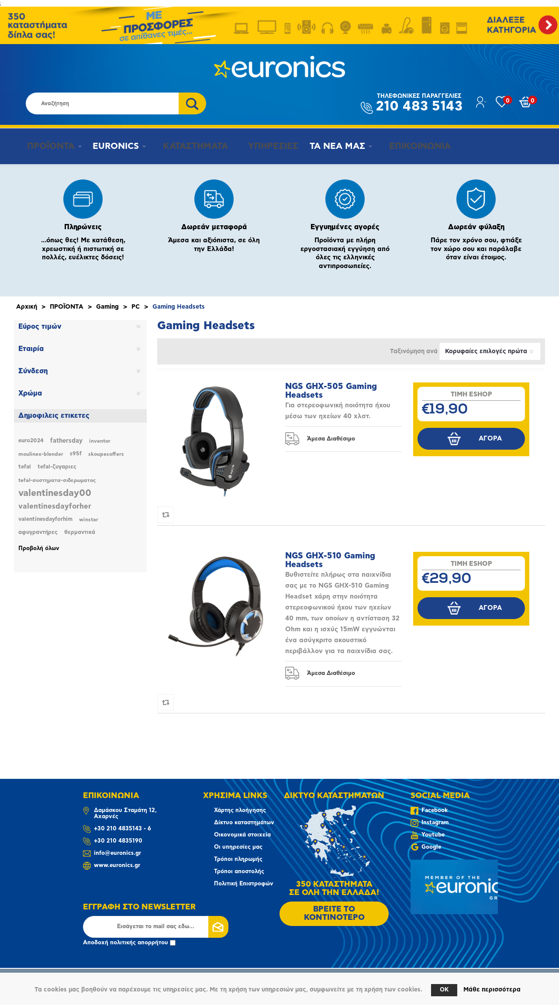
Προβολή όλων (38, 548)
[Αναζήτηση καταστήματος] (102, 103)
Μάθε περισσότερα (492, 990)
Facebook (434, 810)
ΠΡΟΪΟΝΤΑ (46, 146)
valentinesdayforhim (45, 519)
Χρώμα (30, 393)
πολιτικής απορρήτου (139, 943)
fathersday (66, 441)
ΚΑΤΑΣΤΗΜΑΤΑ (188, 146)
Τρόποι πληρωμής (238, 859)
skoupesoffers (106, 454)
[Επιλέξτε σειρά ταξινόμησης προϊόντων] (490, 351)
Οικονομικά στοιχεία (242, 835)
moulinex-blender (40, 454)
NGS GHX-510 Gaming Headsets (330, 560)
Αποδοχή (129, 943)
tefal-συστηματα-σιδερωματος (57, 480)
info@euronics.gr (117, 853)
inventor (99, 441)
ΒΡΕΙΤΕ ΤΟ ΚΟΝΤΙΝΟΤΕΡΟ (334, 913)
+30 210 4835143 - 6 (122, 829)
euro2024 (31, 441)
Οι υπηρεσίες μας (238, 847)
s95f (76, 454)
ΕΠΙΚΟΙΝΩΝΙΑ (407, 146)
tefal (24, 467)
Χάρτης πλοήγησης (240, 810)
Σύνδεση (33, 371)
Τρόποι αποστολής (239, 871)
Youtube (433, 835)
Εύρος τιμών (40, 326)
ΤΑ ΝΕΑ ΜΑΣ (329, 146)
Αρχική (26, 307)
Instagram (435, 823)
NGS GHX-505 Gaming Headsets (331, 390)
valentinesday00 (54, 493)
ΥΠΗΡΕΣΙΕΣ (263, 146)
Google (431, 847)
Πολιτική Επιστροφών (243, 884)
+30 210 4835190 (118, 841)
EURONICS (113, 146)
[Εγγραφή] (155, 927)
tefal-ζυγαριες (57, 467)
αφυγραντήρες (38, 532)
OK (444, 990)
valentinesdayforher (54, 506)
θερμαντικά (79, 532)
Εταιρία (31, 348)
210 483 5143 (419, 103)
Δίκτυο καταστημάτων (244, 823)
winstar (88, 519)
